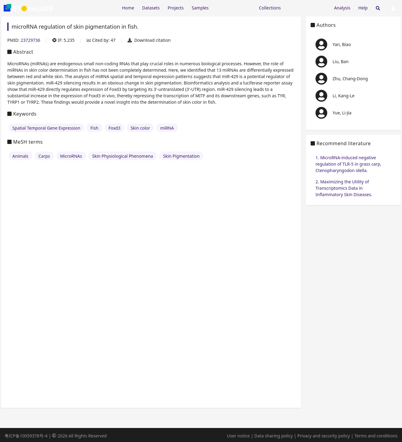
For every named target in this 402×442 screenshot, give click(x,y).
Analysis (342, 8)
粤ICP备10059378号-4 (26, 436)
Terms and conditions (375, 436)
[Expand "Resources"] (234, 7)
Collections (270, 8)
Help (363, 8)
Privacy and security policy (323, 436)
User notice (238, 436)
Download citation (149, 40)
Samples (200, 8)
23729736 (30, 40)
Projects (176, 8)
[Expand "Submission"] (307, 7)
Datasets (151, 8)
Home (128, 8)
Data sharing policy (273, 436)
